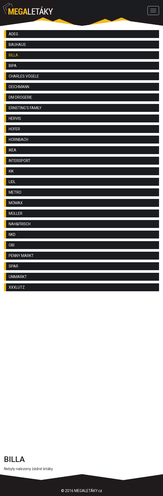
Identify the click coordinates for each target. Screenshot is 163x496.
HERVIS (15, 118)
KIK (11, 171)
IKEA (12, 150)
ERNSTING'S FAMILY (25, 108)
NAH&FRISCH (20, 224)
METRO (15, 192)
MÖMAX (16, 203)
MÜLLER (15, 213)
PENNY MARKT (21, 256)
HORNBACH (18, 139)
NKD (12, 234)
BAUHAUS (17, 44)
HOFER (14, 129)
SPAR (13, 266)
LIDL (12, 182)
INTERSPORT (20, 161)
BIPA (13, 66)
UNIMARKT (18, 277)
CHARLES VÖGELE (24, 76)
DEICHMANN (19, 87)
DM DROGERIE (20, 97)
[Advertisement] (81, 337)
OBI (11, 245)
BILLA (13, 55)
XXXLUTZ (17, 287)
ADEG (13, 34)
